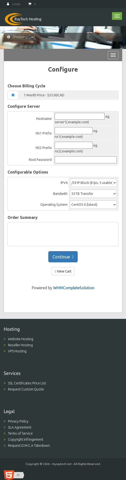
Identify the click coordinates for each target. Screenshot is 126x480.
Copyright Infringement (23, 439)
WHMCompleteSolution (73, 288)
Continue (63, 256)
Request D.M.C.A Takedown (27, 445)
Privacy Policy (16, 421)
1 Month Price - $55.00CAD (44, 95)
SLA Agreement (17, 427)
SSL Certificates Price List (25, 383)
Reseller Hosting (18, 345)
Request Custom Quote (24, 389)
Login (13, 4)
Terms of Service (18, 433)
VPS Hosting (15, 351)
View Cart (63, 271)
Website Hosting (18, 339)
